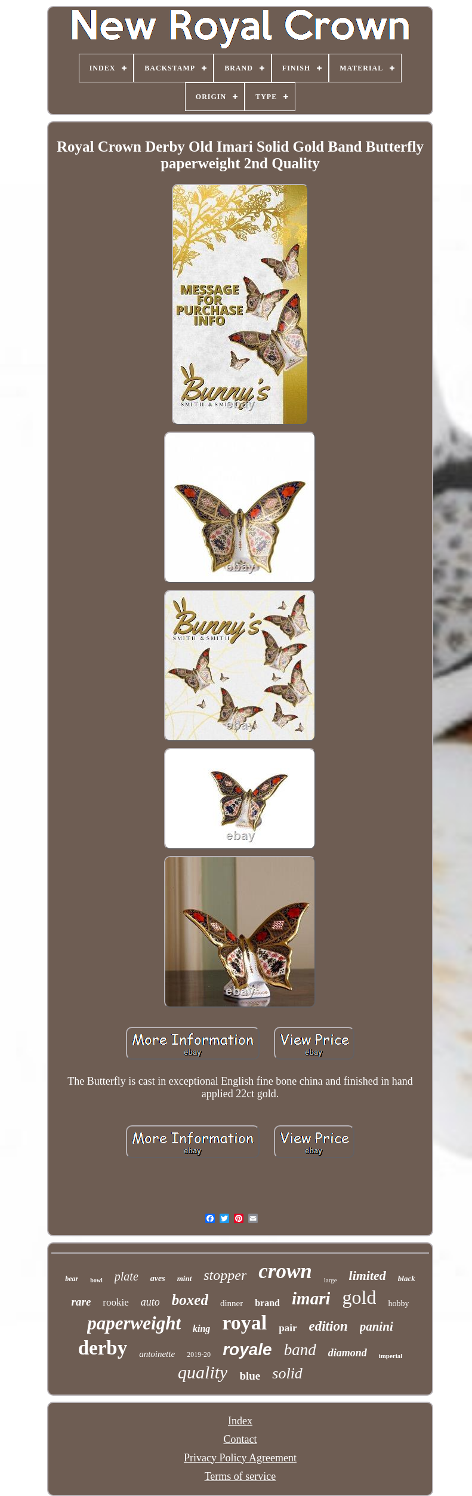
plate (126, 1276)
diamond (347, 1353)
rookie (115, 1302)
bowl (96, 1280)
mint (184, 1278)
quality (202, 1372)
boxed (190, 1300)
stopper (224, 1275)
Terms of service (240, 1476)
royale (247, 1349)
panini (376, 1326)
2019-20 (199, 1354)
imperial (391, 1355)
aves (157, 1278)
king (201, 1328)
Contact (240, 1439)
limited (367, 1275)
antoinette (157, 1354)
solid (287, 1373)
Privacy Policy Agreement (240, 1458)
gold (359, 1297)
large (330, 1279)
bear (71, 1279)
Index (240, 1421)
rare (81, 1301)
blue (249, 1375)
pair (288, 1328)
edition (328, 1326)
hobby (398, 1303)
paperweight (134, 1323)
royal (244, 1323)
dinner (231, 1303)
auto (150, 1302)
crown (284, 1271)
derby (103, 1348)
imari (311, 1298)
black (406, 1278)
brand (267, 1303)
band (300, 1350)
